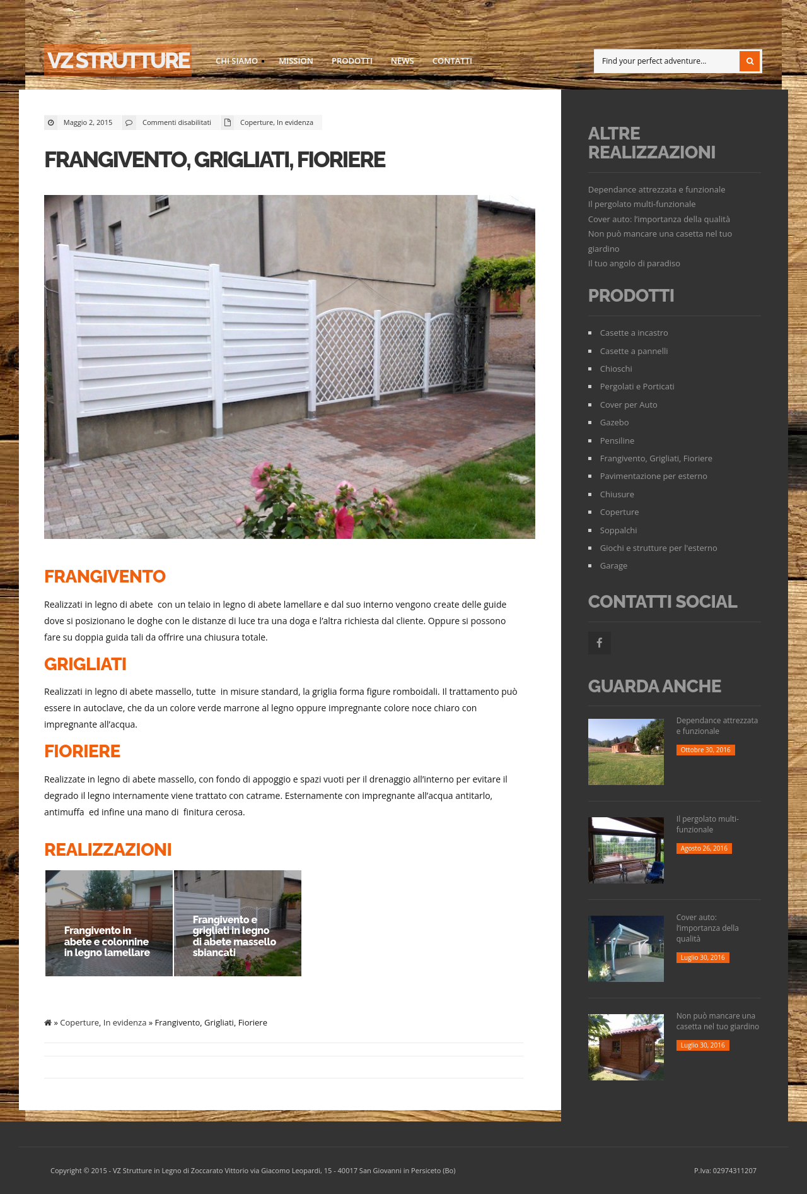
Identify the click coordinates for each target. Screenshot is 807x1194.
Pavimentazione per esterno (653, 476)
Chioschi (616, 368)
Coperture (256, 122)
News (402, 60)
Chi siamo (236, 62)
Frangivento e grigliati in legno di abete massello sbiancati (234, 936)
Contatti (452, 60)
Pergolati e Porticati (637, 386)
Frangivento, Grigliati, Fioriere (214, 159)
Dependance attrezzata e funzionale (657, 189)
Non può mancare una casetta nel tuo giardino (718, 1021)
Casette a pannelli (634, 351)
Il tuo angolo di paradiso (634, 263)
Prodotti (352, 60)
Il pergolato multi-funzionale (642, 204)
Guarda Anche (654, 686)
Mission (296, 60)
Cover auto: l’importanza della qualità (659, 219)
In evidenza (295, 122)
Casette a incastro (634, 332)
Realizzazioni (107, 849)
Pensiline (617, 440)
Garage (614, 565)
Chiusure (617, 494)
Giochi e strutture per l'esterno (658, 547)
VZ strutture (118, 60)
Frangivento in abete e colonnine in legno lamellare (107, 942)
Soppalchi (618, 530)
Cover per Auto (629, 404)
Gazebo (614, 422)
